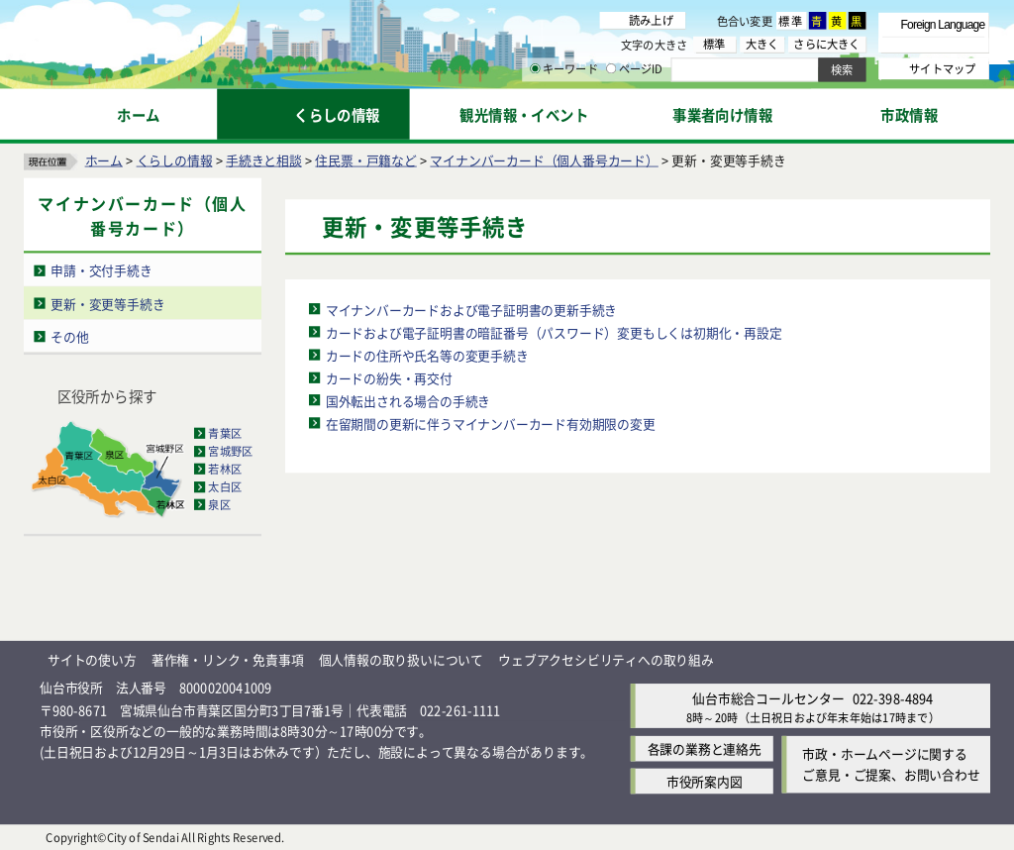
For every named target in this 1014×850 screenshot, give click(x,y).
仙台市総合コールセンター (768, 697)
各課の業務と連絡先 (704, 748)
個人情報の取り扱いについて (401, 658)
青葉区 (225, 433)
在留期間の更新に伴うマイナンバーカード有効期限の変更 (491, 422)
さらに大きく (826, 44)
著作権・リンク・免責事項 (228, 658)
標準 (791, 21)
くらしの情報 (175, 159)
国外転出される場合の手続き (408, 399)
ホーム (104, 159)
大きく (762, 44)
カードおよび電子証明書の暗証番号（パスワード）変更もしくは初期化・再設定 (554, 331)
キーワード (564, 69)
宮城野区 (230, 451)
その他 (69, 335)
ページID (634, 69)
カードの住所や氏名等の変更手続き (427, 354)
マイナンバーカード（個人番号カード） (544, 159)
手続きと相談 (264, 159)
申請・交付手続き (101, 270)
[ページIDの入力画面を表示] (611, 68)
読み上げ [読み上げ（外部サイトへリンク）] (651, 20)
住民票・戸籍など (365, 159)
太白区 (225, 486)
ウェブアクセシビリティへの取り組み (606, 658)
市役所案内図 (704, 781)
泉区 (219, 504)
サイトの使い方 (92, 658)
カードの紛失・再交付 (389, 377)
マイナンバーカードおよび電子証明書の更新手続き (471, 308)
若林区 (225, 469)
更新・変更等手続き (107, 302)
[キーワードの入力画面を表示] (535, 68)
